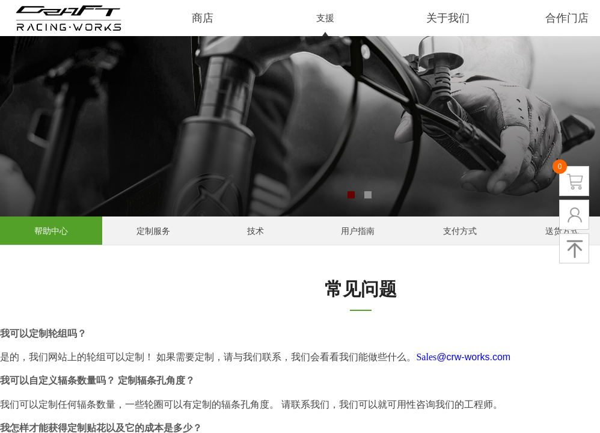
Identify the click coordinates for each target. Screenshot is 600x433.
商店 (202, 18)
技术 (255, 231)
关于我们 (448, 18)
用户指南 (358, 231)
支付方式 (460, 231)
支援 (325, 18)
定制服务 (153, 231)
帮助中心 (51, 231)
